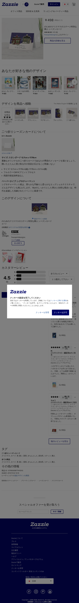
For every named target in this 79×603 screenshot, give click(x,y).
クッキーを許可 (60, 312)
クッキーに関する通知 (58, 301)
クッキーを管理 (42, 312)
